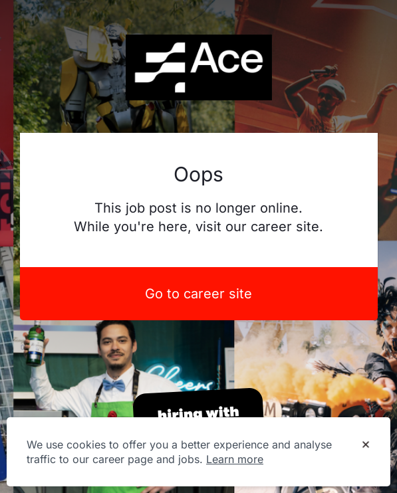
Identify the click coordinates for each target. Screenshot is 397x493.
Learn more (234, 459)
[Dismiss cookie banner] (365, 445)
